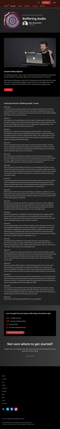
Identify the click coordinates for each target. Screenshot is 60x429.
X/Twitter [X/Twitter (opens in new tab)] (3, 409)
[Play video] (30, 52)
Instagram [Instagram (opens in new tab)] (16, 409)
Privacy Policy (30, 424)
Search (39, 3)
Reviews (4, 391)
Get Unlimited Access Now (15, 332)
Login (54, 2)
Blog (20, 6)
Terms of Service (21, 424)
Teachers (4, 388)
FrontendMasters (12, 2)
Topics (3, 385)
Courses (13, 6)
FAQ (3, 397)
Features (27, 6)
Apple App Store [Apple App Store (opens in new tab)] (7, 414)
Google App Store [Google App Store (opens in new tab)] (18, 414)
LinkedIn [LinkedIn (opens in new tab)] (7, 409)
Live (3, 382)
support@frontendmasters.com (15, 418)
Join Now (46, 2)
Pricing (35, 6)
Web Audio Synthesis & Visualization (32, 15)
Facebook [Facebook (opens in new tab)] (11, 409)
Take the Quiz (29, 356)
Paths (6, 6)
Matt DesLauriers (35, 23)
